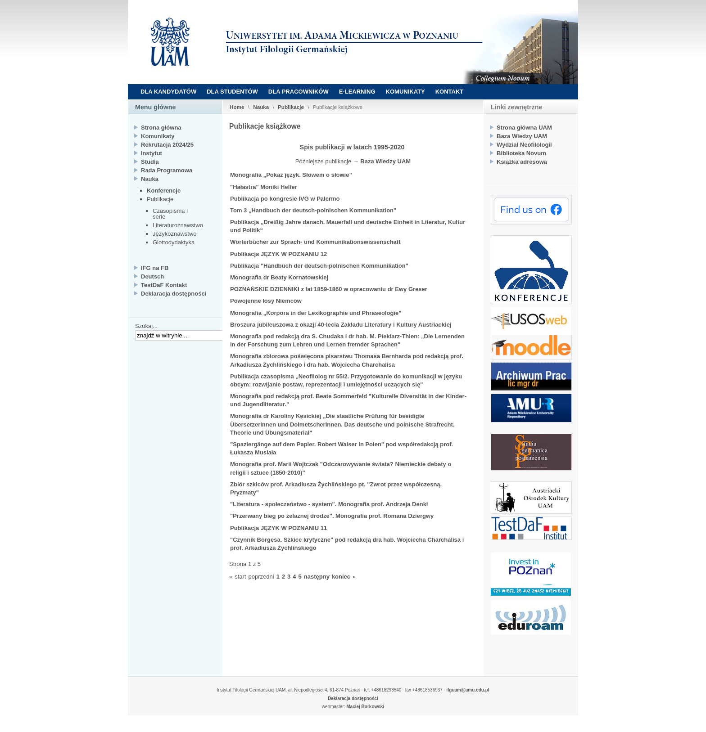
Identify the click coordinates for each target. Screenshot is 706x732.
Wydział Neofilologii (524, 144)
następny (317, 576)
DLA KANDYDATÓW (168, 91)
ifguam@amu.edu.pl (467, 689)
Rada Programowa (166, 170)
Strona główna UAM (524, 127)
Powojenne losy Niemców (266, 300)
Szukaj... (146, 326)
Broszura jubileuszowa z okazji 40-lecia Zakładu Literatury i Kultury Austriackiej (341, 324)
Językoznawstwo (175, 233)
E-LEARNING (357, 91)
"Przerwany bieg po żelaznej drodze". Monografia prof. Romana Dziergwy (332, 515)
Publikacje (291, 107)
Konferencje (164, 190)
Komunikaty (157, 136)
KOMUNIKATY (405, 91)
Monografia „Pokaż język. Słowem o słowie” (291, 174)
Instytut (151, 153)
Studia (150, 161)
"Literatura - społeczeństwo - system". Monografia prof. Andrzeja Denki (329, 504)
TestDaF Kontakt (164, 285)
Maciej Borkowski (365, 706)
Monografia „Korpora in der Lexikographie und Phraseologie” (316, 313)
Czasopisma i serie (170, 213)
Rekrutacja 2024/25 (167, 144)
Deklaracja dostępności (173, 293)
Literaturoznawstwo (178, 225)
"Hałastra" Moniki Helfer (263, 187)
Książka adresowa (522, 161)
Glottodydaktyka (174, 242)
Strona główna (161, 127)
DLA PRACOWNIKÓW (298, 91)
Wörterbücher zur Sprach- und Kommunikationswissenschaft (315, 241)
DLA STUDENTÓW (232, 91)
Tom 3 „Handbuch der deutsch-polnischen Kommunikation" (313, 210)
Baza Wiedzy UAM (385, 161)
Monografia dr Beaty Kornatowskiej (279, 277)
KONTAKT (449, 91)
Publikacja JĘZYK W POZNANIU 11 (278, 528)
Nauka (261, 107)
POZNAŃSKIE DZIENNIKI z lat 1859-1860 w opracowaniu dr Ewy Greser (328, 289)
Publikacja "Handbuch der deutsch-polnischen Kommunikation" (319, 265)
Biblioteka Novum (521, 153)
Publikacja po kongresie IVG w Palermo (284, 198)
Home (237, 107)
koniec (341, 576)
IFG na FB (154, 268)
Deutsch (152, 276)
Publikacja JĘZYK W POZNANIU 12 (278, 254)
